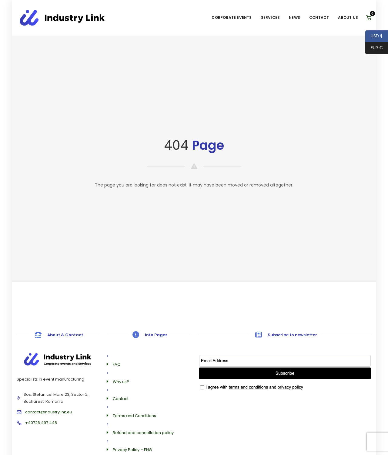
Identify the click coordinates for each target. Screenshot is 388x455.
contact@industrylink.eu (48, 412)
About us (348, 17)
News (294, 17)
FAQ (117, 364)
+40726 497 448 (41, 423)
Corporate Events (232, 17)
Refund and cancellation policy (143, 433)
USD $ (374, 36)
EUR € (374, 48)
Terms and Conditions (134, 416)
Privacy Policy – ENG (132, 450)
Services (270, 17)
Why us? (121, 382)
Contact (319, 17)
